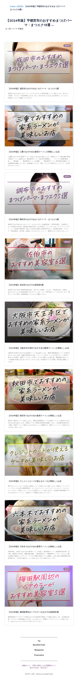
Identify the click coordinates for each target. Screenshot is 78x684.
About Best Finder (39, 645)
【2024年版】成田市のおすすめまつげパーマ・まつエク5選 (33, 88)
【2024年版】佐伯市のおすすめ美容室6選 (26, 285)
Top (39, 641)
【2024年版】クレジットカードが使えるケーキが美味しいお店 (34, 481)
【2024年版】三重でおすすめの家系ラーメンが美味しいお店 (34, 152)
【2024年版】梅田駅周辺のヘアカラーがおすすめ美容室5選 (33, 612)
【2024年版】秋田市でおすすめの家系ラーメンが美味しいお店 (34, 416)
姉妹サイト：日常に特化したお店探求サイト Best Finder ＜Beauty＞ (40, 667)
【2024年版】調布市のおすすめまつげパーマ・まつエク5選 (33, 219)
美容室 (20, 6)
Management (39, 650)
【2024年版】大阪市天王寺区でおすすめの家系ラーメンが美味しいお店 (38, 348)
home (12, 6)
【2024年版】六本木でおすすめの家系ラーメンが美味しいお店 (34, 546)
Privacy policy (39, 655)
